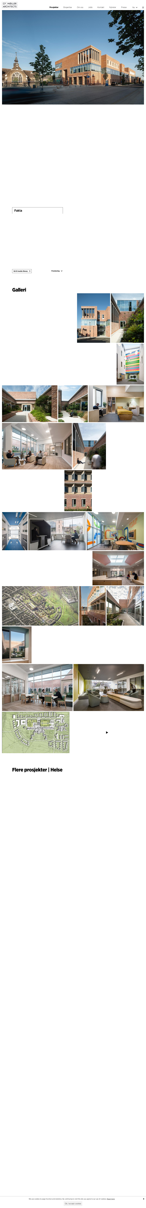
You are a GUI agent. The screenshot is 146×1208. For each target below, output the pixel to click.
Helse (56, 770)
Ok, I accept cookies (73, 1203)
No (134, 7)
